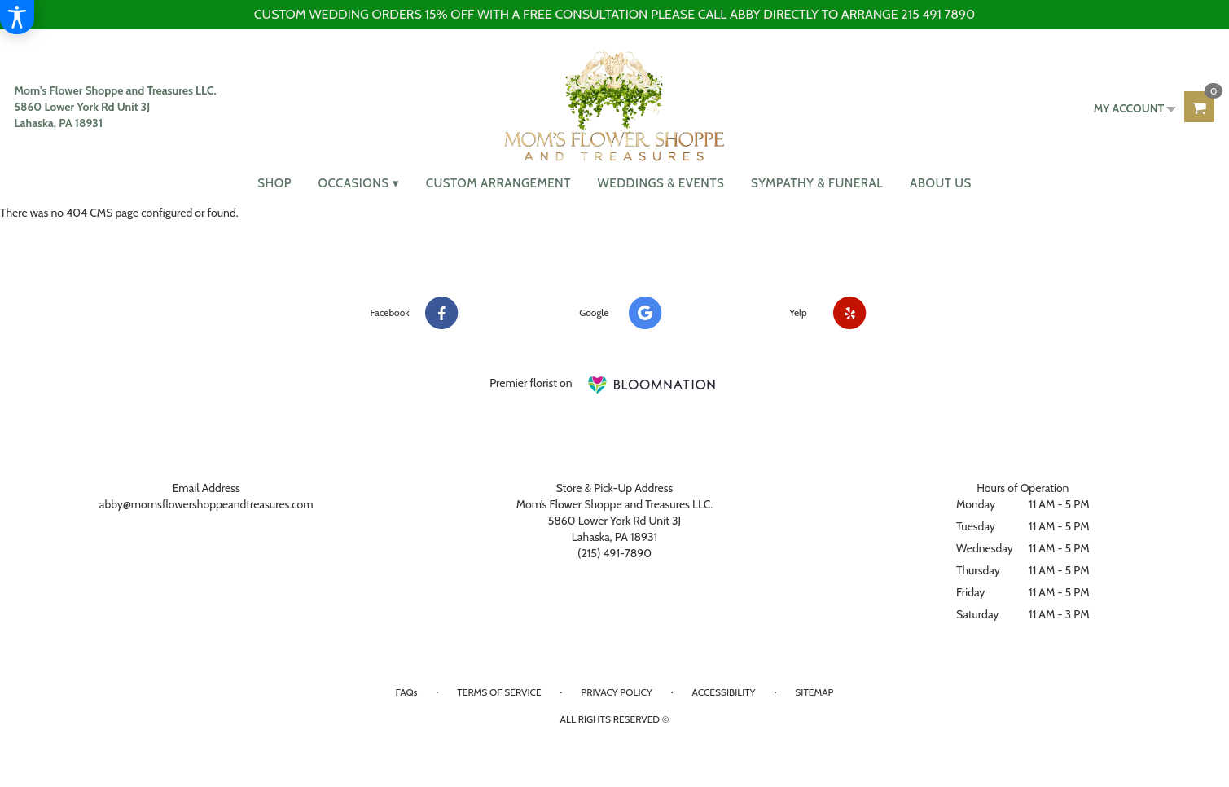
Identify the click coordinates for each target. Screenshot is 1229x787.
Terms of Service (499, 692)
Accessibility (723, 692)
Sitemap (814, 692)
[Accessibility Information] (17, 17)
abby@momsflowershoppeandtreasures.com (206, 504)
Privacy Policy (616, 692)
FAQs (407, 692)
